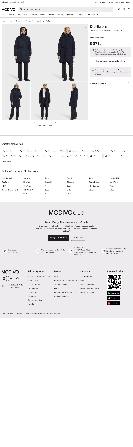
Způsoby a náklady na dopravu (39, 391)
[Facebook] (17, 393)
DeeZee (48, 308)
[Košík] (128, 9)
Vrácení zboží (33, 395)
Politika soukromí (43, 428)
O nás (56, 391)
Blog (96, 2)
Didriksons (98, 26)
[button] (23, 53)
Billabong (70, 296)
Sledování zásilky (34, 403)
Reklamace (32, 410)
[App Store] (113, 413)
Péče (82, 395)
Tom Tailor (5, 296)
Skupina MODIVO (61, 399)
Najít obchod (119, 2)
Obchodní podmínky (61, 410)
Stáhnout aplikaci (106, 2)
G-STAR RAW (28, 304)
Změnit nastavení (30, 428)
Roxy (47, 292)
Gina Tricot (27, 300)
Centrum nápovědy (35, 414)
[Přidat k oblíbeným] (84, 27)
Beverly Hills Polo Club (10, 304)
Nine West (27, 296)
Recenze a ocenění (87, 407)
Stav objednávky (34, 399)
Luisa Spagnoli (7, 292)
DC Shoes (70, 308)
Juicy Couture (94, 300)
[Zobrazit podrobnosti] (128, 83)
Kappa (91, 292)
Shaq (112, 304)
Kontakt (31, 418)
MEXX (4, 300)
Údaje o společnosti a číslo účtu (65, 395)
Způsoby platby (33, 407)
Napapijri (48, 296)
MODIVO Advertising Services (65, 407)
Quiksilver (27, 292)
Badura (47, 304)
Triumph (113, 300)
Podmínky (20, 428)
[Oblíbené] (123, 9)
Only (47, 300)
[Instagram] (4, 393)
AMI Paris (114, 296)
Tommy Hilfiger (94, 296)
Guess (69, 300)
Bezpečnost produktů (88, 399)
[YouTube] (10, 393)
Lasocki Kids (114, 292)
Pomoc (128, 2)
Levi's (69, 304)
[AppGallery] (113, 418)
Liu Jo (25, 308)
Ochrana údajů (55, 428)
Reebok (69, 292)
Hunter (4, 308)
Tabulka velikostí (86, 391)
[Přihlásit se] (118, 9)
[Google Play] (113, 408)
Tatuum (91, 304)
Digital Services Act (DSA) (89, 403)
